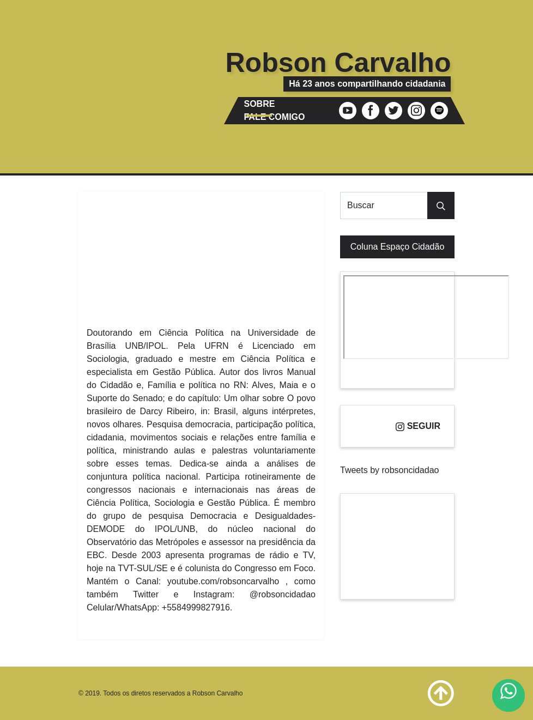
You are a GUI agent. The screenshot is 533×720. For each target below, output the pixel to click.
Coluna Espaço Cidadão (397, 246)
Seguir (418, 426)
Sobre (259, 103)
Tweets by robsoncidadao (389, 470)
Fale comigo (274, 117)
